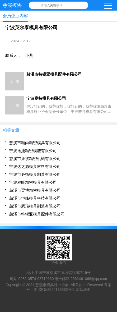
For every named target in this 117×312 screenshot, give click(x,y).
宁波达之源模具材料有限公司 (35, 166)
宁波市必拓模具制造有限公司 (35, 174)
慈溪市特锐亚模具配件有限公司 (37, 214)
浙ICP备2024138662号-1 (54, 289)
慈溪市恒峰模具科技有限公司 (35, 198)
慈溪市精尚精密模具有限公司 (35, 142)
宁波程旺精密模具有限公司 (33, 182)
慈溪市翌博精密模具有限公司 (35, 190)
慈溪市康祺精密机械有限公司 (35, 158)
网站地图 (83, 289)
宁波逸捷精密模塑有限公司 (33, 150)
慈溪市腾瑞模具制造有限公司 (35, 206)
